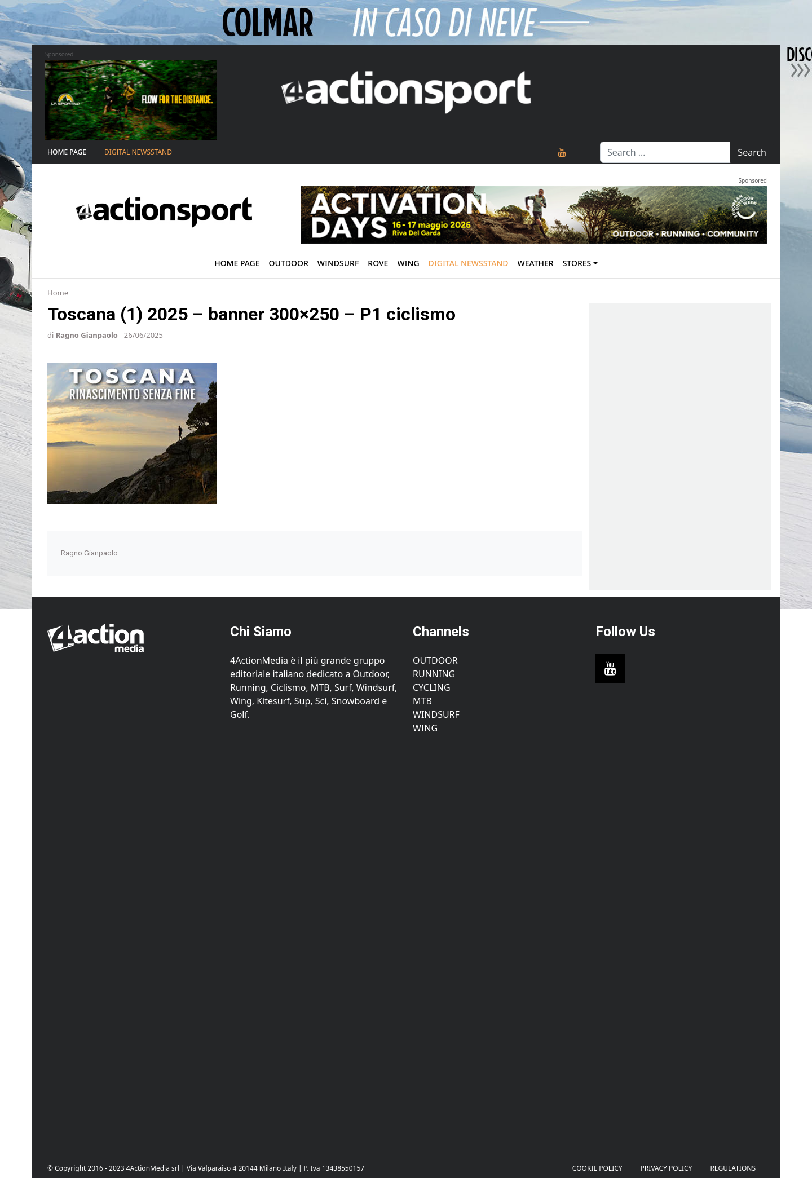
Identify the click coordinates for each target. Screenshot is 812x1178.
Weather (535, 263)
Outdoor (288, 263)
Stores (577, 263)
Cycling (432, 687)
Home (57, 293)
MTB (422, 701)
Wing (408, 263)
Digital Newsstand (138, 152)
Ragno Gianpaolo (87, 335)
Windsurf (338, 263)
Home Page (66, 152)
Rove (378, 263)
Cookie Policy (597, 1168)
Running (434, 674)
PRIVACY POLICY (666, 1168)
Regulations (733, 1168)
